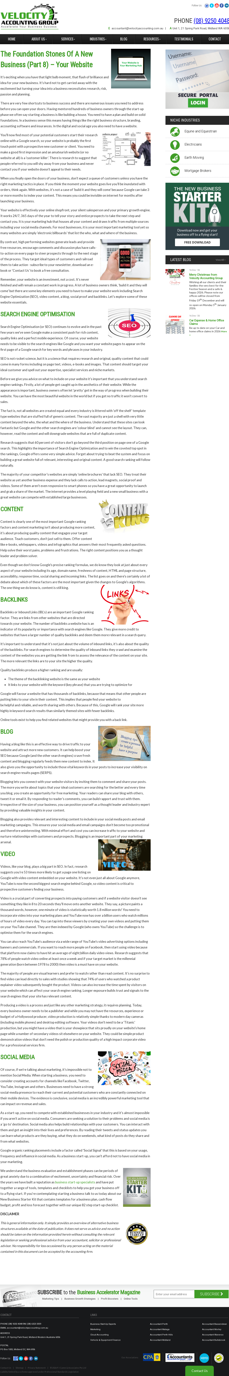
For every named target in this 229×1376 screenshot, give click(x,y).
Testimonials (183, 38)
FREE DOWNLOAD (197, 242)
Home (11, 38)
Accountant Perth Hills (161, 1335)
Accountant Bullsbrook (213, 1340)
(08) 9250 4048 (15, 1324)
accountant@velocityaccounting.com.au (137, 28)
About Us (38, 38)
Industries (97, 38)
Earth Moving (194, 157)
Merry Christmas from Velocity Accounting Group (206, 276)
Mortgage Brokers (197, 171)
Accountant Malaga (159, 1329)
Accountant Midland (160, 1340)
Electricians (193, 144)
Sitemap (19, 1367)
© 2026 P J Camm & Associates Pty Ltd (68, 1367)
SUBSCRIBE (211, 1294)
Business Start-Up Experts (103, 1324)
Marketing (95, 1329)
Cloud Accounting (99, 1335)
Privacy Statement (37, 1367)
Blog (123, 38)
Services (67, 38)
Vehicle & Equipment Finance (105, 1340)
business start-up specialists (75, 1182)
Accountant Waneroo (212, 1335)
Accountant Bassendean (214, 1324)
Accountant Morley (211, 1329)
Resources (151, 38)
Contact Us (5, 1367)
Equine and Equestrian (200, 131)
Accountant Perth (159, 1324)
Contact (215, 38)
